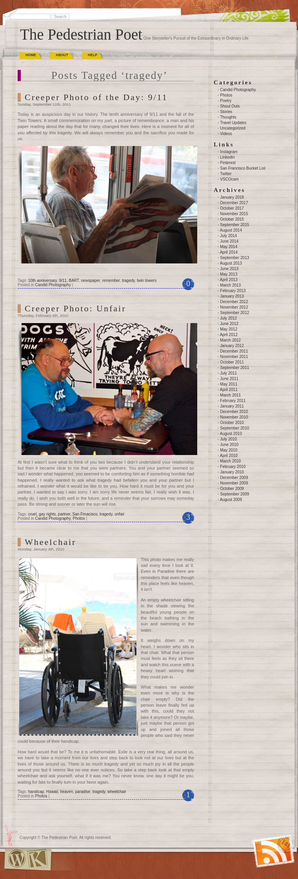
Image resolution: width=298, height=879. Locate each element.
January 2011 (232, 406)
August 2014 (231, 230)
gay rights (47, 514)
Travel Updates (233, 123)
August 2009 (231, 499)
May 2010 (228, 450)
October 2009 (232, 488)
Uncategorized (232, 128)
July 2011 (228, 373)
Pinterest (227, 163)
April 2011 (229, 389)
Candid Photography (53, 285)
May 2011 (228, 384)
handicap (36, 791)
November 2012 (234, 307)
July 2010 (228, 439)
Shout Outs (230, 106)
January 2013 (232, 296)
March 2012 (230, 340)
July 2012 (228, 318)
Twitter (225, 174)
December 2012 (234, 302)
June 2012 (229, 324)
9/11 (62, 280)
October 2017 (232, 208)
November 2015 (234, 214)
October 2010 (232, 422)
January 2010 (232, 472)
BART (73, 280)
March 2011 (230, 395)
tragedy (128, 280)
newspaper (90, 280)
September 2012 (234, 313)
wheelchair (116, 791)
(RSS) (256, 842)
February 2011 (232, 400)
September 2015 (234, 225)
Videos (226, 134)
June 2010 (229, 444)
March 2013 (230, 285)
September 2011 (234, 367)
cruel (32, 514)
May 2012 (228, 329)
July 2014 (228, 236)
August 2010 (231, 433)
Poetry (225, 101)
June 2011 (229, 378)
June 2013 (229, 269)
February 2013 (232, 291)
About (62, 55)
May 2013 (228, 274)
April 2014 (229, 252)
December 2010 (234, 411)
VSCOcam (229, 179)
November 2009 (234, 483)
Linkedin (227, 157)
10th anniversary (42, 280)
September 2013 (234, 258)
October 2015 (232, 219)
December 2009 (234, 477)
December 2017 (234, 203)
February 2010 (232, 466)
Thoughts (228, 117)
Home (30, 55)
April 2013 (229, 280)
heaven (66, 791)
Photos (79, 518)
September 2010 (234, 428)
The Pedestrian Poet (81, 34)
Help (92, 55)
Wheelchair (50, 542)
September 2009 (234, 494)
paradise (82, 791)
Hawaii (52, 791)
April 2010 (229, 455)
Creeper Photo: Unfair (75, 308)
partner (64, 514)
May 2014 (228, 247)
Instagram (228, 152)
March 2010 (230, 461)
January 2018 (232, 197)
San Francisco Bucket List (242, 168)
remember (111, 280)
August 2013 (231, 263)
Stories (226, 112)
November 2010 (234, 417)
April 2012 (229, 335)
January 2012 (232, 346)
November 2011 (234, 357)
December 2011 (234, 351)
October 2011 (232, 362)
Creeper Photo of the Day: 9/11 (96, 97)
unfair (119, 514)
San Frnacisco (85, 514)
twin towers (146, 280)
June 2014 (229, 241)
